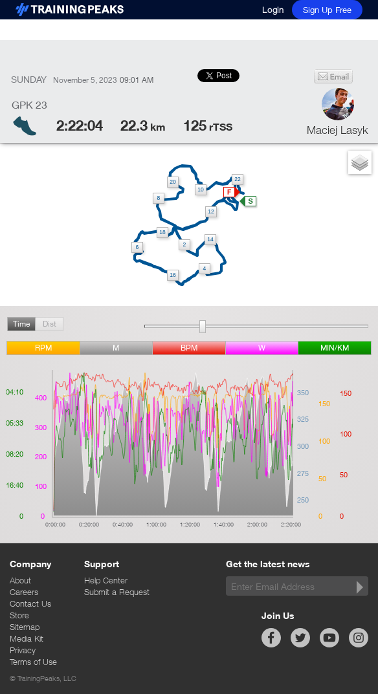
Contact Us (30, 603)
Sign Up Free (327, 10)
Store (19, 615)
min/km (334, 347)
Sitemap (24, 627)
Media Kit (26, 638)
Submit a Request (117, 592)
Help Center (106, 580)
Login (273, 10)
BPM (189, 347)
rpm (43, 347)
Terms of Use (33, 661)
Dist (49, 324)
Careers (24, 592)
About (20, 580)
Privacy (23, 650)
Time (21, 324)
